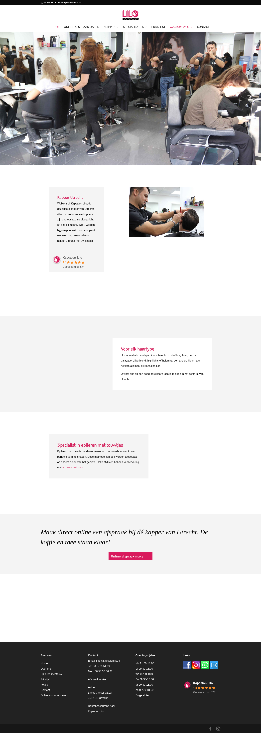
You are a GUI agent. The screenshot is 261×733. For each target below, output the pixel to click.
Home (55, 27)
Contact (203, 27)
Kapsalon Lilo (72, 257)
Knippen (110, 27)
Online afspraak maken (81, 27)
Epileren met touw (51, 674)
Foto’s (44, 684)
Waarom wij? (179, 27)
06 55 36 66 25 (104, 671)
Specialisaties (133, 27)
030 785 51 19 (101, 666)
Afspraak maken (97, 679)
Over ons (46, 668)
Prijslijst (158, 27)
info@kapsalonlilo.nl (108, 660)
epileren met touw (72, 467)
